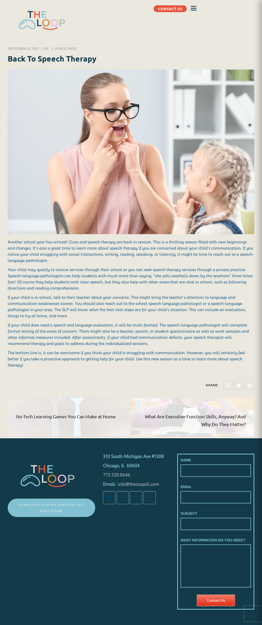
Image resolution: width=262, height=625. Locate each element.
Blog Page (67, 48)
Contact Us (216, 600)
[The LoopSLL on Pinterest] (109, 497)
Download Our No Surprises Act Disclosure (51, 508)
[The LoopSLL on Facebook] (123, 497)
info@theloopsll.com (138, 484)
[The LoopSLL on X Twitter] (149, 497)
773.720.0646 (116, 475)
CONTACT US (170, 8)
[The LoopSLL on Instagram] (136, 497)
